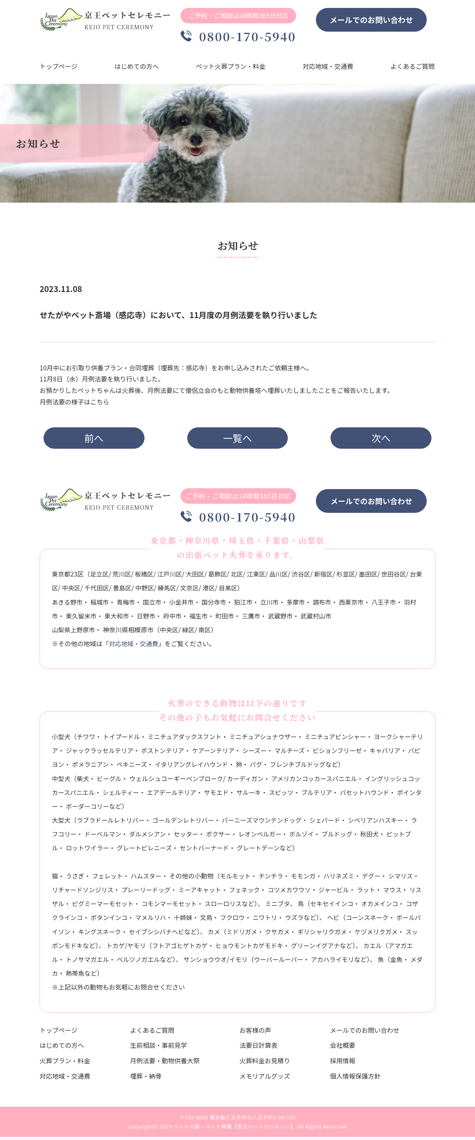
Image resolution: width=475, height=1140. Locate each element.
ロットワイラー (94, 850)
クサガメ (321, 934)
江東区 (260, 577)
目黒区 (244, 591)
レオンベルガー (271, 837)
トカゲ (162, 948)
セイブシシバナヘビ (198, 934)
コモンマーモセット (198, 906)
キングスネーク (140, 934)
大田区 (197, 577)
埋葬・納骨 (146, 1078)
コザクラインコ (94, 920)
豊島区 (136, 591)
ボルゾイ (313, 837)
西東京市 (357, 604)
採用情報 (342, 1063)
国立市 (154, 604)
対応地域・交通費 (328, 67)
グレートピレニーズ (152, 850)
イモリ (286, 962)
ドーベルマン (110, 837)
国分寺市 (217, 604)
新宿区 (329, 577)
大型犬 (61, 822)
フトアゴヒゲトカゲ (228, 948)
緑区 (190, 632)
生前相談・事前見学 (158, 1048)
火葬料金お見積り (264, 1063)
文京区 (205, 591)
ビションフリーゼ (356, 753)
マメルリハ (186, 920)
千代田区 (110, 591)
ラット (387, 892)
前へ (99, 439)
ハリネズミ (343, 878)
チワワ (86, 739)
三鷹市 (261, 618)
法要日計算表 (258, 1048)
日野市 (154, 618)
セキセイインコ (364, 906)
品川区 (283, 577)
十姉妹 (218, 920)
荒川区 (123, 577)
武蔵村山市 (327, 618)
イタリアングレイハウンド (221, 767)
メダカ (111, 976)
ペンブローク (207, 781)
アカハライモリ (383, 962)
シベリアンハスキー (383, 822)
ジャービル (354, 892)
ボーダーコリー (107, 809)
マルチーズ (307, 753)
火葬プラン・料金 (65, 1063)
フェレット (108, 878)
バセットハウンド (377, 795)
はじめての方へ (137, 67)
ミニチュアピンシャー (342, 739)
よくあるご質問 (413, 67)
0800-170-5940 (241, 36)
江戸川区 (171, 577)
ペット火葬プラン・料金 (231, 67)
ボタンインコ (143, 920)
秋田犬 (382, 837)
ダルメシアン (156, 837)
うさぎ (75, 878)
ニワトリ (302, 920)
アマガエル (87, 962)
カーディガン (248, 781)
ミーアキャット (217, 892)
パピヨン (78, 767)
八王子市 (390, 604)
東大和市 (124, 618)
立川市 (273, 604)
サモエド (226, 795)
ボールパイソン (88, 934)
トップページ (59, 67)
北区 (240, 577)
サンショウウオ (252, 962)
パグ (287, 767)
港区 (224, 591)
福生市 (207, 618)
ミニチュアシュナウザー (267, 739)
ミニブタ (309, 906)
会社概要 (342, 1048)
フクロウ (269, 920)
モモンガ (307, 878)
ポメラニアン (118, 767)
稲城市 (100, 604)
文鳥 (242, 920)
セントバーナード (214, 850)
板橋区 (146, 577)
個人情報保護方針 (355, 1078)
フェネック (263, 892)
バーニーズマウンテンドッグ (267, 822)
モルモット (238, 878)
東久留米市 (88, 618)
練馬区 (182, 591)
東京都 (61, 577)
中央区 (84, 591)
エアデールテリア (180, 795)
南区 (206, 632)
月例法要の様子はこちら (74, 403)
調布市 (327, 604)
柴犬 (83, 781)
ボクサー (228, 837)
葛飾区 (220, 577)
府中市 (180, 618)
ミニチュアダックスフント (188, 739)
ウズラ (332, 920)
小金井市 (184, 604)
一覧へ (237, 439)
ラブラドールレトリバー (112, 822)
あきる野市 (68, 604)
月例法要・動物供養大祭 (165, 1063)
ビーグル (110, 781)
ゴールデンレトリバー (186, 822)
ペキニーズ (160, 767)
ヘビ (371, 920)
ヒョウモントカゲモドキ (299, 948)
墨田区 (374, 577)
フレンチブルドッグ (329, 767)
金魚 (88, 976)
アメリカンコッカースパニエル (319, 781)
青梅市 (127, 604)
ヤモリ (184, 948)
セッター (195, 837)
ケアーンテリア (229, 753)
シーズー (271, 753)
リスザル (78, 906)
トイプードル (123, 739)
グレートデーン (269, 850)
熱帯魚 (138, 976)
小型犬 (61, 739)
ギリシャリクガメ (367, 934)
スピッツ (292, 795)
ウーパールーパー (327, 962)
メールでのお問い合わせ (377, 19)
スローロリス (254, 906)
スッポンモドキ (107, 948)
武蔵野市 (291, 618)
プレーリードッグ (162, 892)
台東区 (61, 591)
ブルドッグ (349, 837)
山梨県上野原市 (74, 632)
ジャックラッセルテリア (113, 753)
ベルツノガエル (184, 962)
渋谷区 (306, 577)
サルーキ (259, 795)
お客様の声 (255, 1033)
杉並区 (351, 577)
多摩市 (300, 604)
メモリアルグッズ (264, 1078)
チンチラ (274, 878)
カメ (256, 934)
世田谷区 (401, 577)
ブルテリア (329, 795)
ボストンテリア (178, 753)
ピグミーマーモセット (130, 906)
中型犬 (61, 781)
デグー (376, 878)
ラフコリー (68, 837)
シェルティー (129, 795)
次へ (376, 439)
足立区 (100, 577)
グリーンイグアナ (367, 948)
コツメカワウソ (309, 892)
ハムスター (148, 878)
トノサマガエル (132, 962)
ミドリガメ (285, 934)
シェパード (331, 822)
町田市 (234, 618)
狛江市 (247, 604)
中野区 (159, 591)
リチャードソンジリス (97, 892)
